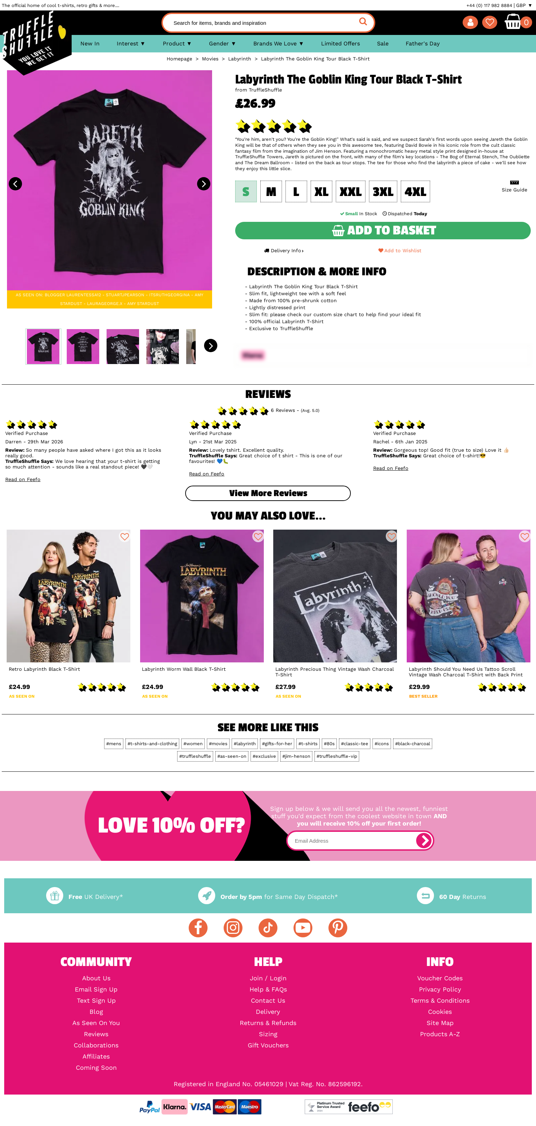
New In (90, 43)
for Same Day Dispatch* (268, 896)
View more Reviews (268, 493)
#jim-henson (296, 756)
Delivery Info (283, 250)
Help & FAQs (268, 989)
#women (193, 743)
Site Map (440, 1023)
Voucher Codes (440, 978)
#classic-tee (354, 743)
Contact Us (268, 1000)
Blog (96, 1012)
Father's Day (423, 43)
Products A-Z (440, 1034)
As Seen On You (96, 1023)
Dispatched (404, 213)
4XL (415, 192)
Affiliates (96, 1056)
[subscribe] (424, 840)
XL (321, 192)
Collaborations (96, 1045)
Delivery (268, 1012)
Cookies (440, 1012)
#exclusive (264, 756)
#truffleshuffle (195, 756)
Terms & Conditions (440, 1000)
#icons (382, 743)
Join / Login (268, 978)
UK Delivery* (84, 896)
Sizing (268, 1034)
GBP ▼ (524, 5)
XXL (351, 192)
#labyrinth (245, 743)
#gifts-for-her (277, 743)
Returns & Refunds (268, 1023)
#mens (113, 743)
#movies (218, 743)
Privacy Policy (440, 989)
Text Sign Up (96, 1000)
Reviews (96, 1034)
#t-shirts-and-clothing (152, 743)
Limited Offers (340, 43)
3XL (383, 192)
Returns (451, 896)
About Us (96, 978)
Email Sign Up (96, 989)
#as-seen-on (231, 756)
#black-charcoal (412, 743)
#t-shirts (308, 743)
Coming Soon (96, 1068)
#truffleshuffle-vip (337, 756)
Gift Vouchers (268, 1045)
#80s (329, 743)
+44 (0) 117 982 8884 (489, 5)
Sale (383, 43)
